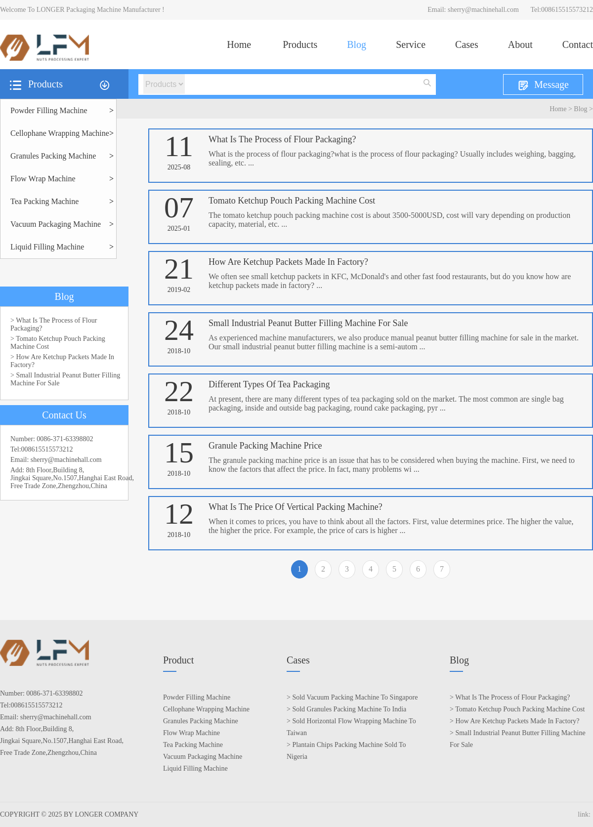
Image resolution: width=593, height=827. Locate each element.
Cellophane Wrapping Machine (59, 133)
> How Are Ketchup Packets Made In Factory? (62, 361)
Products (300, 44)
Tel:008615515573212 (561, 9)
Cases (466, 44)
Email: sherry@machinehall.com (473, 9)
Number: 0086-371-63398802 (51, 439)
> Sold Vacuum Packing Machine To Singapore (352, 697)
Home (239, 44)
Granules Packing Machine (53, 156)
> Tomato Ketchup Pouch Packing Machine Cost (57, 342)
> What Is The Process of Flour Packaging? (53, 324)
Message (543, 85)
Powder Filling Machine (48, 110)
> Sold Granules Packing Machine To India (346, 709)
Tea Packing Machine (44, 201)
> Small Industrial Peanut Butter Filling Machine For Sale (65, 379)
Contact (577, 44)
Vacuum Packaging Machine (55, 224)
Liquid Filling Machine (47, 247)
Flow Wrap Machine (42, 178)
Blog (356, 44)
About (520, 44)
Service (410, 44)
